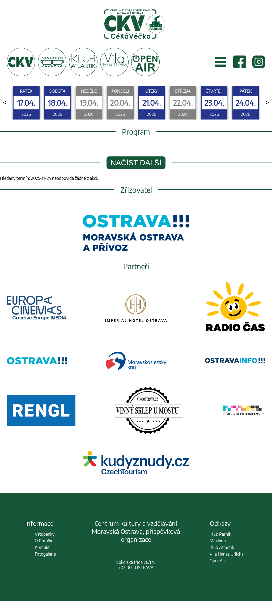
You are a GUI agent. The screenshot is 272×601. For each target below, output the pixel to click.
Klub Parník (220, 534)
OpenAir (217, 560)
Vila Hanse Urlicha (227, 554)
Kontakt (42, 547)
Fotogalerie (45, 554)
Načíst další (136, 163)
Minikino (218, 540)
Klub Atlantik (222, 547)
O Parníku (44, 540)
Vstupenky (44, 534)
